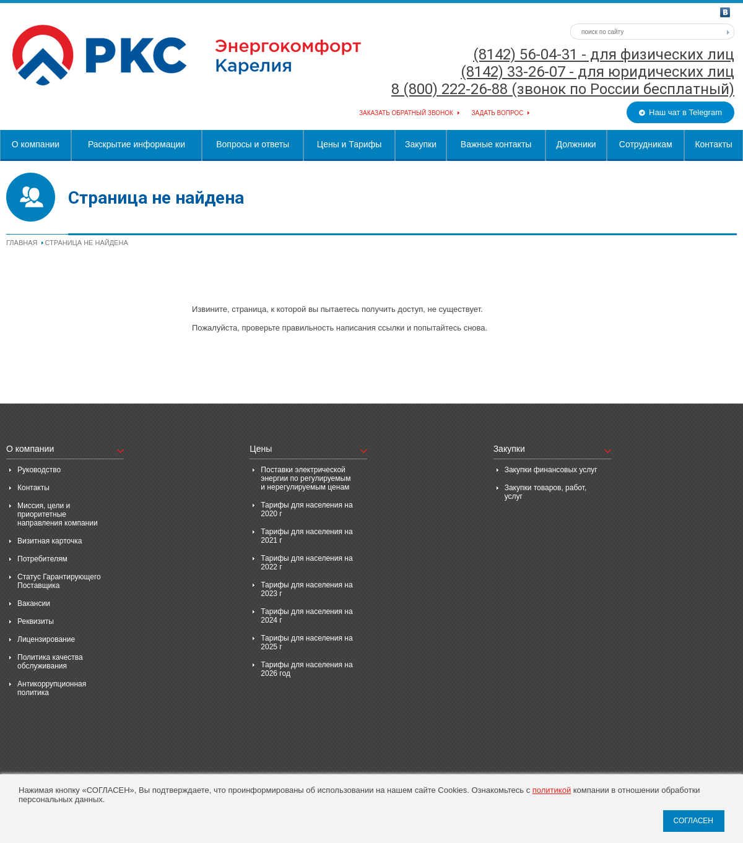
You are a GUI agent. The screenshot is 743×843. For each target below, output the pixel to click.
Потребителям (42, 559)
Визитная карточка (49, 541)
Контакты (713, 144)
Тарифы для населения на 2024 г (306, 616)
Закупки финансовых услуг (551, 469)
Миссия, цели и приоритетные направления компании (57, 514)
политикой (551, 790)
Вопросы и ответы (252, 144)
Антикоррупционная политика (51, 688)
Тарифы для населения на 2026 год (306, 669)
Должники (576, 144)
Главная (21, 242)
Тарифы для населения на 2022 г (306, 562)
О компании (35, 144)
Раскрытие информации (136, 144)
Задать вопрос (497, 113)
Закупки (421, 144)
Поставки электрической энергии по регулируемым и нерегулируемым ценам (305, 478)
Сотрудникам (645, 144)
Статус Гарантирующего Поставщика (59, 581)
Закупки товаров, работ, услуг (546, 492)
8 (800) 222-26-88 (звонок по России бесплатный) (562, 89)
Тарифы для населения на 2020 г (306, 509)
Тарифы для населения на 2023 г (306, 589)
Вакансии (33, 603)
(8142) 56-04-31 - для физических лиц (603, 54)
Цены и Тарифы (349, 144)
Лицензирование (46, 639)
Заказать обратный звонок (406, 113)
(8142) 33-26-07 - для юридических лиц (597, 71)
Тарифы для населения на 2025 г (306, 642)
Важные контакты (496, 144)
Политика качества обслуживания (50, 661)
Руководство (39, 469)
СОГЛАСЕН (693, 820)
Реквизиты (35, 621)
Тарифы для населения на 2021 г (306, 536)
